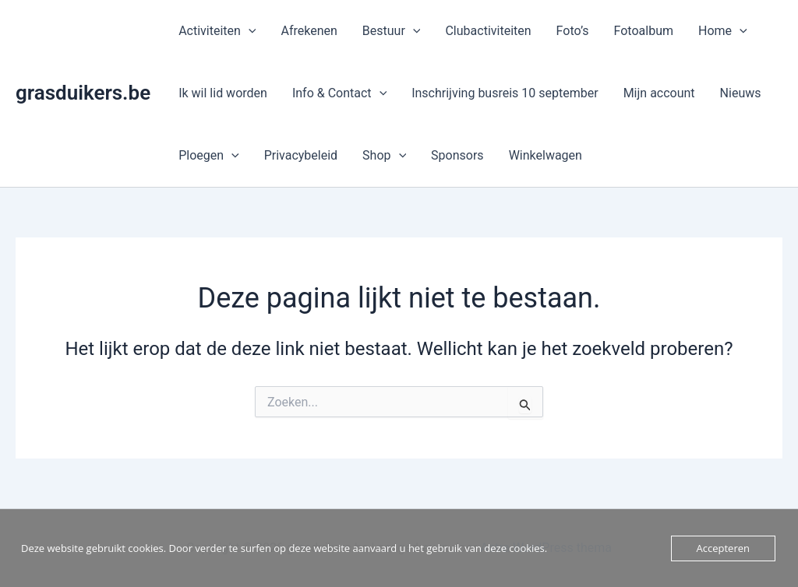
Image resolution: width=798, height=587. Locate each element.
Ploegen (208, 156)
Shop (384, 156)
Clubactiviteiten (488, 30)
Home (722, 31)
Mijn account (659, 93)
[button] (248, 31)
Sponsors (457, 155)
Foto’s (572, 30)
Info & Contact (339, 93)
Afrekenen (309, 30)
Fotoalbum (643, 30)
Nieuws (740, 93)
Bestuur (391, 31)
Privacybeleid (300, 155)
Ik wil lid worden (222, 93)
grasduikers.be (83, 92)
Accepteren (723, 548)
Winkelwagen (545, 155)
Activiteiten (217, 31)
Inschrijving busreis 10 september (504, 93)
